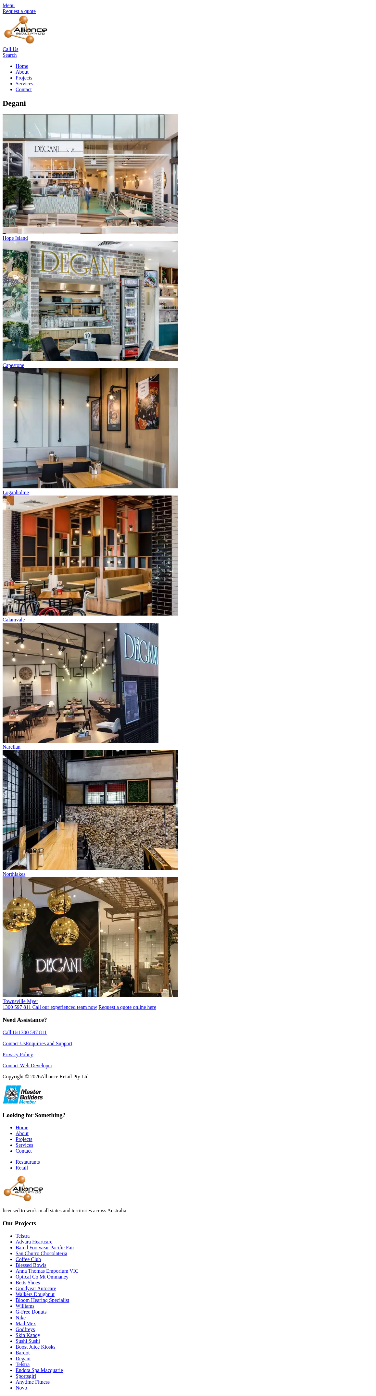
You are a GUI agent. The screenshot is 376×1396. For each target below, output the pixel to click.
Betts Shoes (28, 1282)
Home (22, 66)
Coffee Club (28, 1259)
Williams (25, 1306)
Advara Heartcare (34, 1241)
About (22, 72)
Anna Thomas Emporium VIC (47, 1271)
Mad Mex (26, 1323)
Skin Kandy (28, 1335)
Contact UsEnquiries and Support (37, 1043)
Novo (21, 1387)
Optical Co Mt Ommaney (42, 1277)
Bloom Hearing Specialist (42, 1300)
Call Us (10, 49)
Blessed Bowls (31, 1265)
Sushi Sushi (28, 1341)
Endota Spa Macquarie (39, 1370)
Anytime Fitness (33, 1382)
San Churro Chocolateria (41, 1253)
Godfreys (25, 1329)
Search (10, 55)
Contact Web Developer (27, 1065)
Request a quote (19, 11)
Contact (24, 89)
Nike (21, 1317)
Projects (24, 77)
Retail (22, 1167)
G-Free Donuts (31, 1312)
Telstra (23, 1236)
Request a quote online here (127, 1007)
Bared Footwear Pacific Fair (45, 1247)
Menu (9, 5)
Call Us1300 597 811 (25, 1032)
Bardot (23, 1352)
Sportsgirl (26, 1376)
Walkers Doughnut (35, 1294)
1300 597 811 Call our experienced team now (50, 1007)
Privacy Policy (18, 1054)
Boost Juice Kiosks (36, 1347)
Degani (23, 1358)
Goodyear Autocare (36, 1288)
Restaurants (28, 1162)
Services (24, 83)
